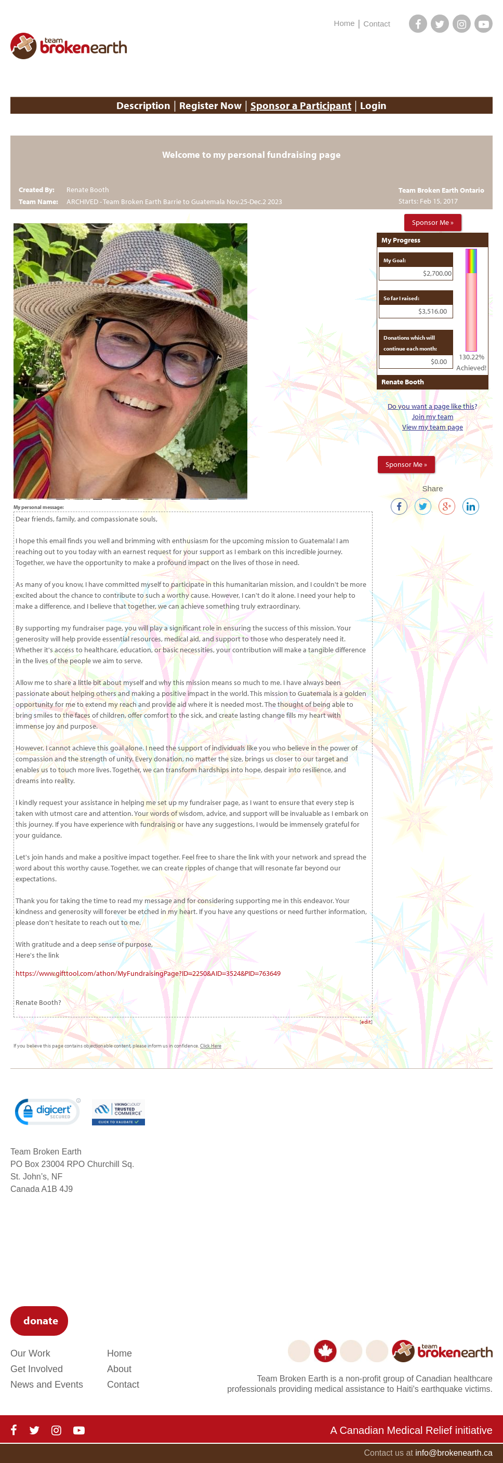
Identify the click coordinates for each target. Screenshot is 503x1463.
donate (40, 1320)
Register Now (210, 105)
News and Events (46, 1384)
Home (344, 23)
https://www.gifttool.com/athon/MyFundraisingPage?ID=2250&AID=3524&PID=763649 (149, 973)
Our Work (30, 1353)
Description (143, 105)
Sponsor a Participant (300, 105)
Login (373, 105)
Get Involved (36, 1369)
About (119, 1369)
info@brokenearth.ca (454, 1452)
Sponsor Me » (433, 222)
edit (366, 1021)
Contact (376, 23)
